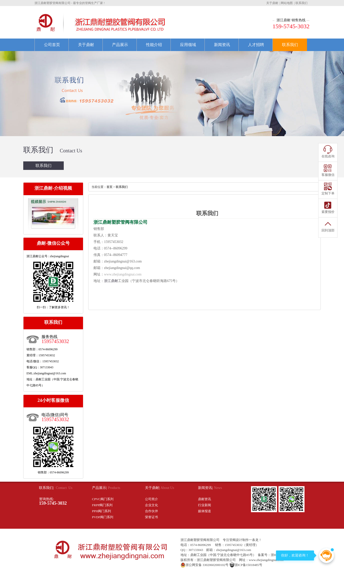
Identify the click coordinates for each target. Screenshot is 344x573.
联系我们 (302, 3)
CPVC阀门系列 (103, 499)
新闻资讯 (222, 45)
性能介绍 (154, 45)
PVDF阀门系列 (102, 517)
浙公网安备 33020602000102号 (204, 565)
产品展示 (120, 45)
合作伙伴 (151, 511)
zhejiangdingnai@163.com (123, 261)
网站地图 (287, 3)
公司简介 (151, 499)
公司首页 (52, 45)
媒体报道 (204, 511)
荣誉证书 (151, 517)
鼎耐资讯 (204, 499)
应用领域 (188, 45)
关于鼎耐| (152, 488)
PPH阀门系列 (101, 511)
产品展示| (99, 488)
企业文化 (151, 505)
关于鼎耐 (272, 3)
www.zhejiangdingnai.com (123, 274)
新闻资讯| (205, 488)
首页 (109, 187)
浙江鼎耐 (111, 281)
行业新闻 (204, 505)
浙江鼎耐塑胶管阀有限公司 (200, 540)
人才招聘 (256, 45)
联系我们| (46, 488)
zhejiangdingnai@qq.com (122, 268)
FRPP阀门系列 (102, 505)
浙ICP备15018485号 (246, 565)
